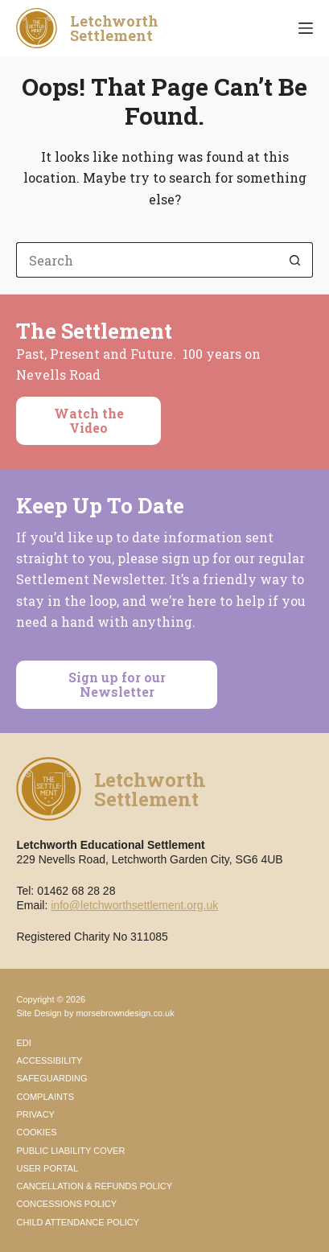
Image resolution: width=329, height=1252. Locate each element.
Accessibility (49, 1060)
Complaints (45, 1097)
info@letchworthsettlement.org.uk (134, 905)
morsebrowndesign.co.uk (125, 1013)
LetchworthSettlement (114, 28)
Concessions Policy (66, 1204)
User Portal (47, 1168)
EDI (23, 1043)
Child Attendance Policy (77, 1222)
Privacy (35, 1114)
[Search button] (295, 260)
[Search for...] (146, 260)
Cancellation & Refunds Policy (94, 1186)
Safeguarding (51, 1078)
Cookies (36, 1132)
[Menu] (305, 28)
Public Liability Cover (70, 1150)
